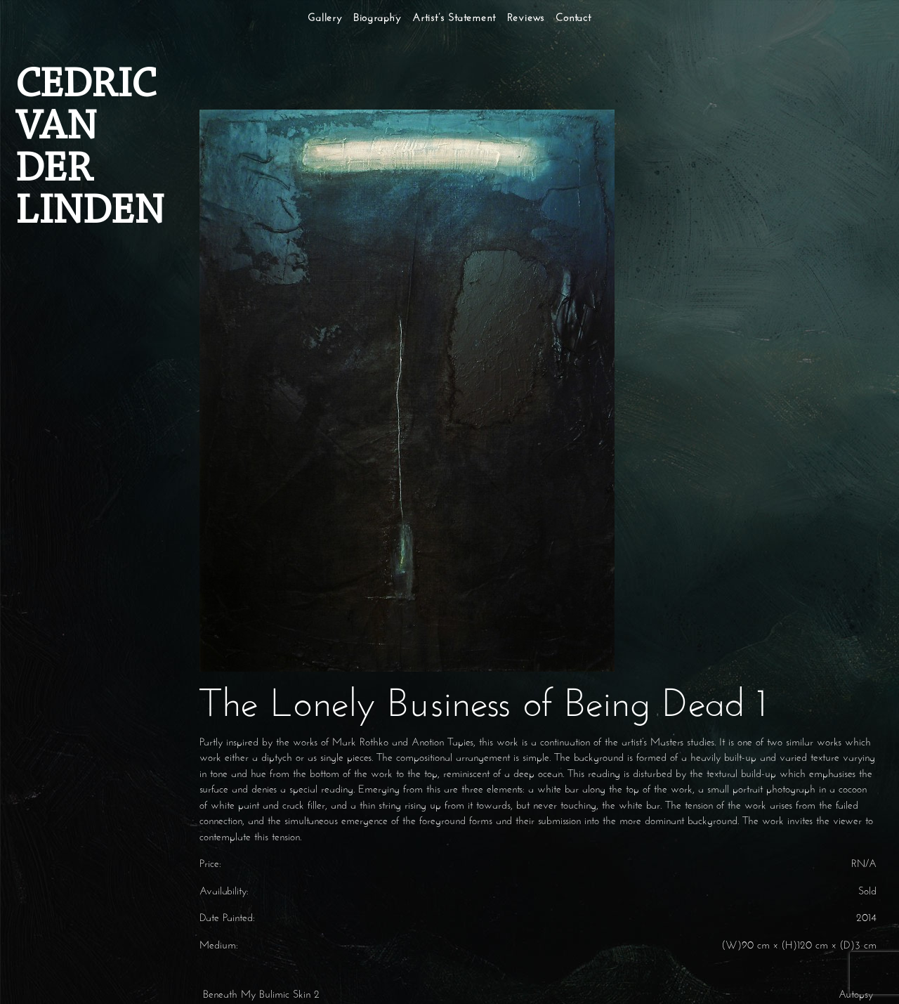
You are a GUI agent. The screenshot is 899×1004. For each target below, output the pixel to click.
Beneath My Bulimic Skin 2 (259, 995)
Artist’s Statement (453, 18)
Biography (377, 18)
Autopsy (858, 995)
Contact (573, 18)
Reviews (526, 18)
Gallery (325, 18)
